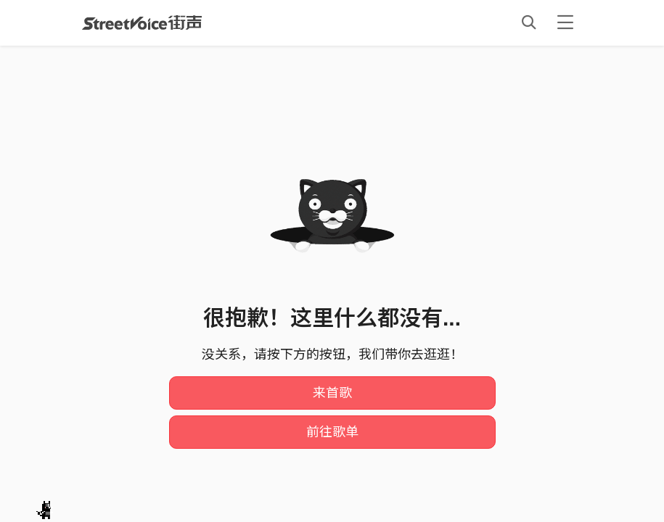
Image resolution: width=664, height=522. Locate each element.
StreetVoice (142, 22)
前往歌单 (332, 432)
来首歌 (332, 393)
